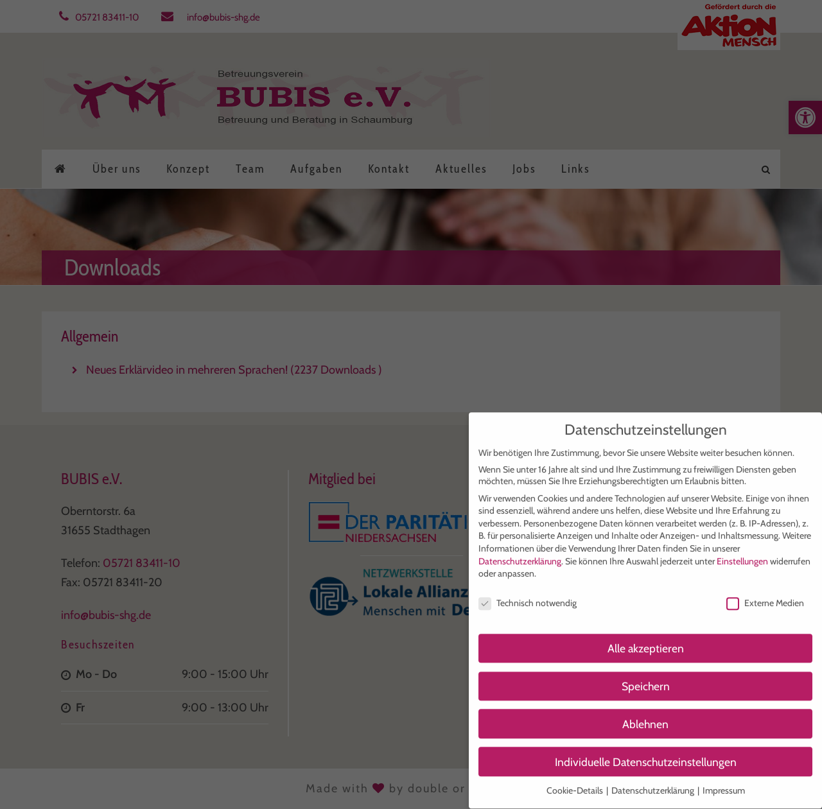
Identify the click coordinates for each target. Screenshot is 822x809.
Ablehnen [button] (645, 715)
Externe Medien (765, 594)
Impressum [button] (724, 781)
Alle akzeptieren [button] (646, 639)
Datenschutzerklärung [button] (653, 781)
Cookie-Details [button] (576, 781)
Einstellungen (742, 552)
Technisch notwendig (527, 594)
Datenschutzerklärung (519, 552)
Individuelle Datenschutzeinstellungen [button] (646, 753)
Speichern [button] (646, 677)
